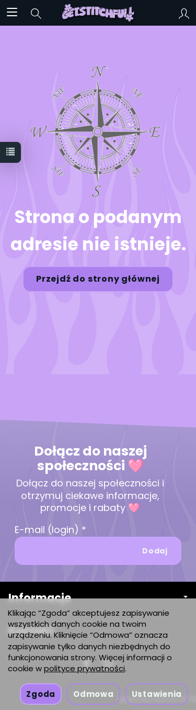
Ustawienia (157, 694)
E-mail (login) (47, 529)
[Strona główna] (98, 12)
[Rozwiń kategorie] (12, 12)
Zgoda (40, 694)
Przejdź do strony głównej (98, 279)
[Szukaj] (36, 12)
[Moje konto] (184, 12)
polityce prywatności (84, 668)
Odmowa (93, 694)
